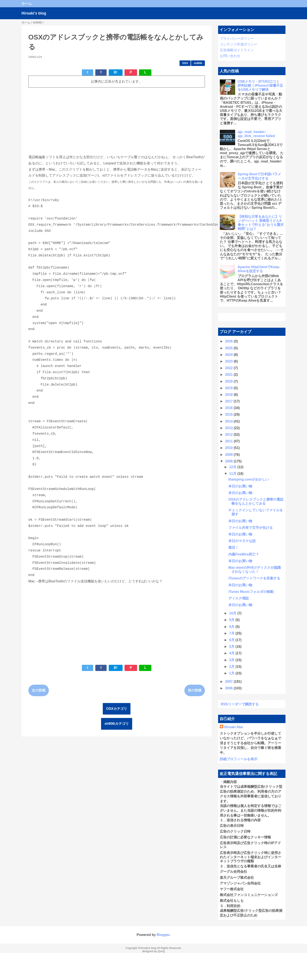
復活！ (233, 547)
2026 (229, 341)
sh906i (198, 63)
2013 (229, 428)
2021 (229, 374)
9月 (232, 620)
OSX (185, 63)
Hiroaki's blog (34, 13)
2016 (229, 408)
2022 (229, 368)
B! (115, 72)
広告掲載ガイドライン (237, 50)
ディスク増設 (238, 598)
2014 (229, 421)
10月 (233, 613)
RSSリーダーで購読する (240, 704)
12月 (233, 467)
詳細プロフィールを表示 (238, 759)
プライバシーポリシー (237, 38)
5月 (232, 646)
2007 (229, 681)
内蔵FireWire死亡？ (243, 554)
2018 (229, 394)
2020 (229, 381)
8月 (232, 627)
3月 (232, 660)
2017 (229, 401)
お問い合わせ (230, 56)
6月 (232, 640)
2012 (229, 434)
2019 (229, 388)
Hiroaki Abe (233, 727)
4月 (232, 653)
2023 (229, 361)
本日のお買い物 (240, 486)
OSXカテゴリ (116, 708)
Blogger (163, 935)
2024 (229, 355)
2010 (229, 448)
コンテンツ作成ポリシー (238, 44)
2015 (229, 414)
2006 (229, 688)
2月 (232, 666)
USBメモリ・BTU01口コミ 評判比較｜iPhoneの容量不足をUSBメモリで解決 (260, 85)
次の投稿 (38, 690)
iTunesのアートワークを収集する (254, 578)
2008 (229, 461)
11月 (233, 473)
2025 (229, 348)
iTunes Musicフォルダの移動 (251, 591)
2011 (229, 441)
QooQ (161, 951)
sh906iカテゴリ (116, 723)
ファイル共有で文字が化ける (250, 527)
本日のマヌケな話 (242, 541)
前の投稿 (194, 690)
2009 (229, 454)
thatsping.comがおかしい (248, 479)
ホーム (27, 3)
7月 (232, 633)
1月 (232, 673)
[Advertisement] (116, 121)
